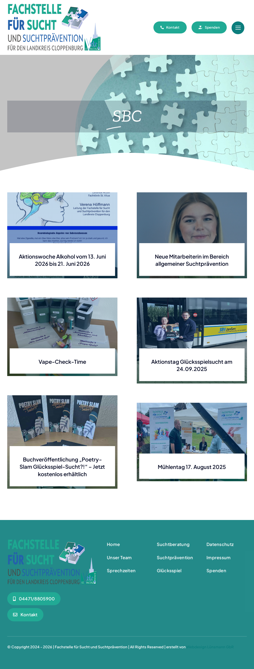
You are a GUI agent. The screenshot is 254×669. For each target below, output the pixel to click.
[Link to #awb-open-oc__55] (238, 27)
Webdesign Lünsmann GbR (210, 646)
